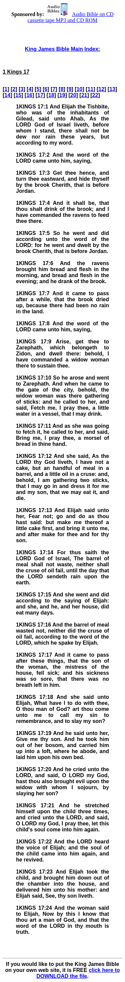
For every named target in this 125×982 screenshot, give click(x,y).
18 (51, 95)
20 (73, 95)
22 (95, 95)
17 (40, 95)
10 (79, 89)
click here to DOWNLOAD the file (78, 973)
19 (62, 95)
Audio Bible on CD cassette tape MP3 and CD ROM (71, 17)
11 (90, 89)
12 (101, 89)
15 (18, 95)
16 (29, 95)
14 (7, 95)
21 (84, 95)
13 (112, 89)
